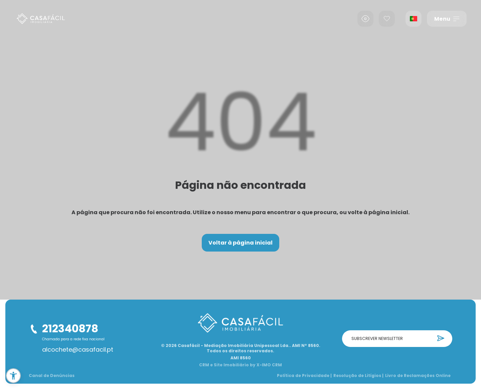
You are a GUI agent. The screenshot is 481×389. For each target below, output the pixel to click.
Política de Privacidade (304, 375)
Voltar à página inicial (240, 243)
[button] (13, 375)
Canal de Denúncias (51, 375)
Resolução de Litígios (358, 375)
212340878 (70, 328)
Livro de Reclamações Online (418, 375)
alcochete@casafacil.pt (77, 349)
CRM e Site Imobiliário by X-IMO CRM (240, 365)
